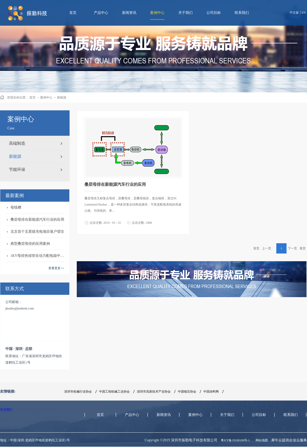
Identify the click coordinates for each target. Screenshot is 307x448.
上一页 (266, 248)
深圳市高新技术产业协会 (154, 391)
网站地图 (261, 440)
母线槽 (15, 207)
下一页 (292, 248)
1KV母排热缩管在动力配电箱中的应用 (38, 256)
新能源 (61, 97)
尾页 (303, 248)
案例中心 (46, 97)
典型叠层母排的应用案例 (30, 244)
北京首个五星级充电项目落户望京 (37, 231)
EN (304, 12)
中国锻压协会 (187, 391)
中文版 (294, 12)
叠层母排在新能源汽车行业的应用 (37, 219)
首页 (72, 13)
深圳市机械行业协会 (78, 391)
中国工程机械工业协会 (114, 391)
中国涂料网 (211, 391)
